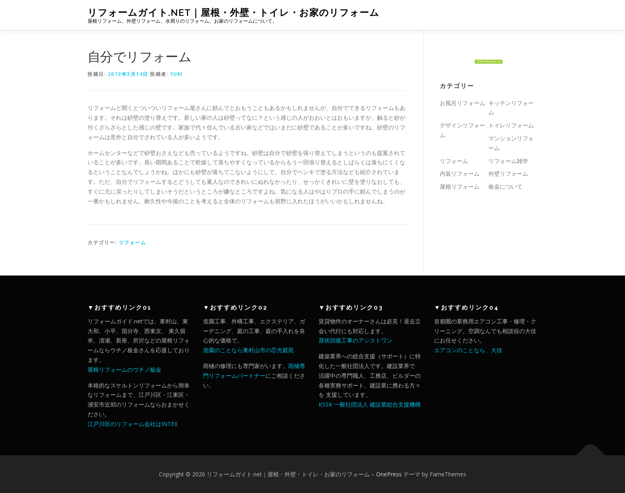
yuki (176, 74)
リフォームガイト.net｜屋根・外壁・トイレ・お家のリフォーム (233, 12)
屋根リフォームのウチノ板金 (124, 369)
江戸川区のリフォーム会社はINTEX (133, 424)
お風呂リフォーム (462, 103)
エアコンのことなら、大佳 (468, 350)
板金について (505, 186)
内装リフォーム (459, 173)
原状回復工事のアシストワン (355, 340)
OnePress (389, 474)
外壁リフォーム (508, 173)
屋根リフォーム (459, 186)
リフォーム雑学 (508, 161)
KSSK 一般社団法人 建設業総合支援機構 (370, 404)
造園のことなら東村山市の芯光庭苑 (248, 350)
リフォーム (132, 242)
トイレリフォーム (511, 125)
